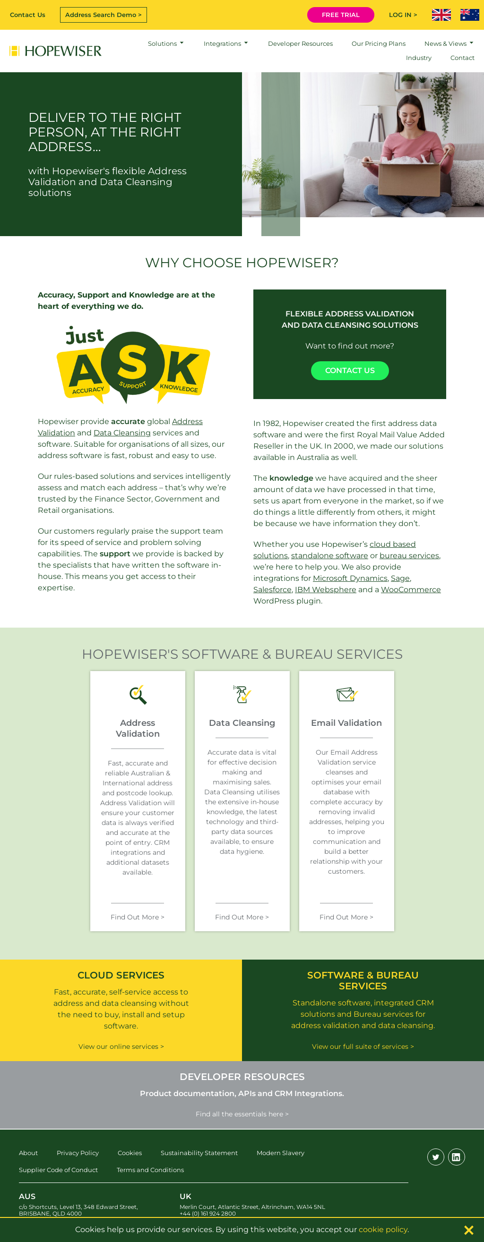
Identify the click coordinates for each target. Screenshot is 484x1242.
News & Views (445, 43)
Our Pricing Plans (379, 43)
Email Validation (346, 723)
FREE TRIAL (341, 14)
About (28, 1153)
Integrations (222, 43)
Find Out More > (137, 917)
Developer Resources (300, 43)
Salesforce (272, 589)
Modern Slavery (280, 1153)
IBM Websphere (325, 589)
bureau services (409, 555)
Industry (419, 57)
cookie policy (383, 1229)
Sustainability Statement (199, 1153)
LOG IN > (403, 14)
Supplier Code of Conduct (58, 1170)
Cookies (130, 1153)
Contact (462, 57)
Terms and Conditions (150, 1170)
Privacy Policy (78, 1153)
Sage (400, 578)
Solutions (162, 43)
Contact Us (27, 14)
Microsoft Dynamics (350, 578)
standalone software (329, 555)
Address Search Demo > (103, 14)
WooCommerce (411, 589)
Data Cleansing (122, 432)
